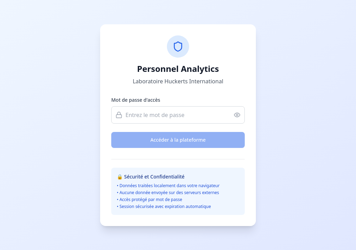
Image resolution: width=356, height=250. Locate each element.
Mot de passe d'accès (135, 100)
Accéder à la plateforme (178, 139)
